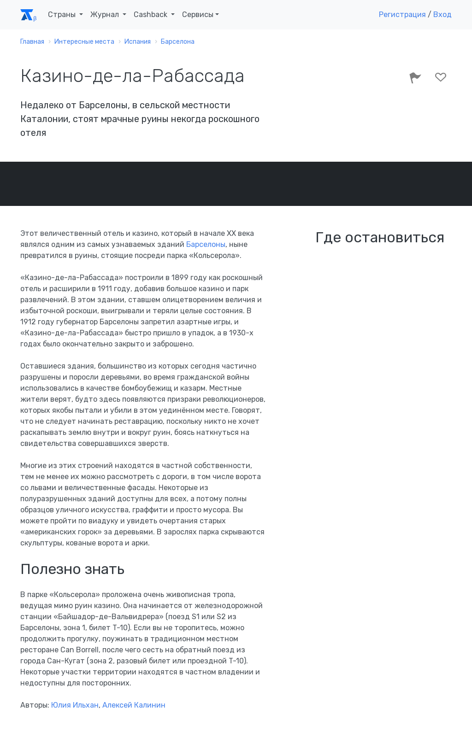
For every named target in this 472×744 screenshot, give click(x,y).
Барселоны (205, 244)
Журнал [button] (105, 14)
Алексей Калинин (133, 705)
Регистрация (402, 14)
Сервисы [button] (197, 14)
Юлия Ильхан (75, 705)
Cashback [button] (151, 14)
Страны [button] (62, 14)
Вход (442, 14)
